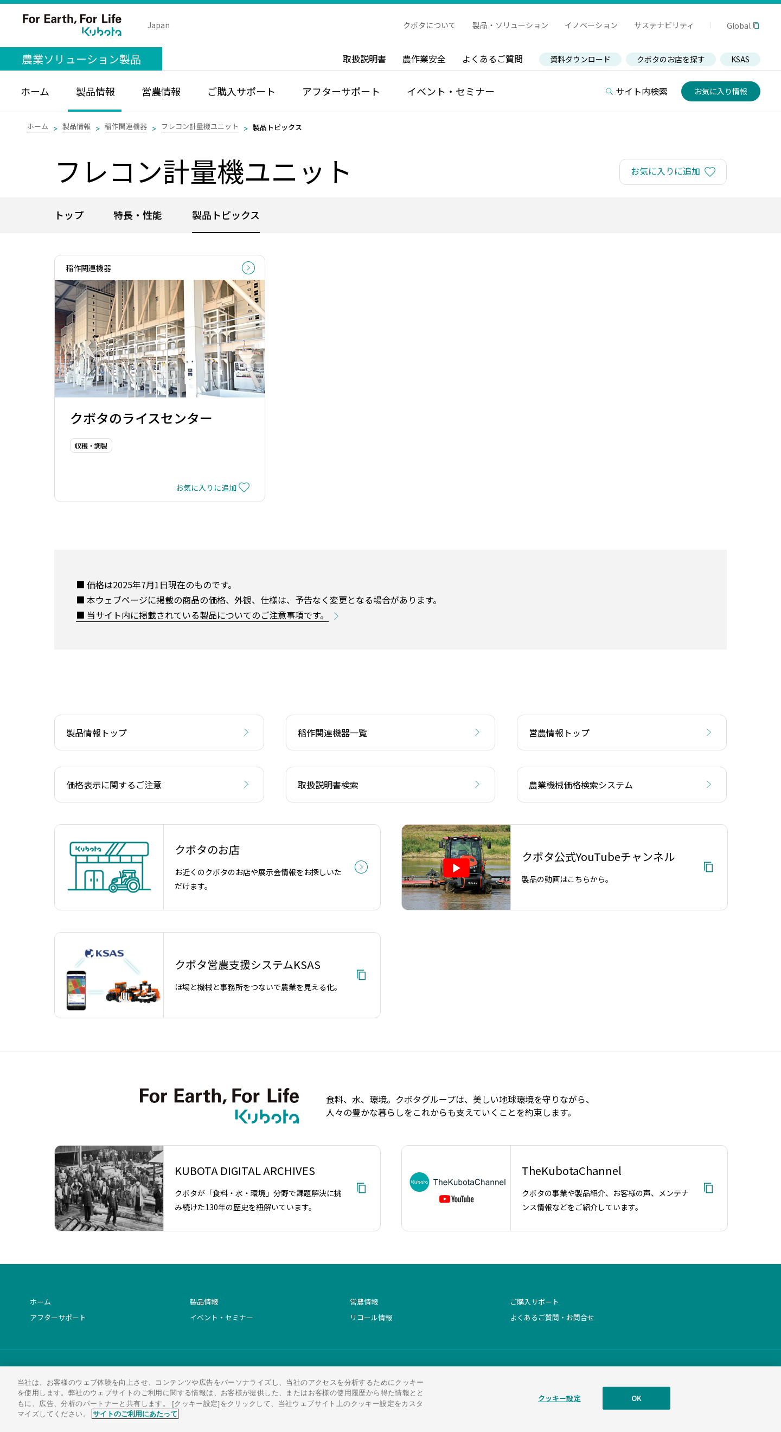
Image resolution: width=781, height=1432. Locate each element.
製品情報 (76, 126)
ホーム (37, 126)
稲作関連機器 (126, 126)
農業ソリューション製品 (81, 59)
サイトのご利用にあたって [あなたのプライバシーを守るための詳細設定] (135, 1422)
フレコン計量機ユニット (200, 126)
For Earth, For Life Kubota (72, 25)
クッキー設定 (559, 1406)
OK (636, 1406)
